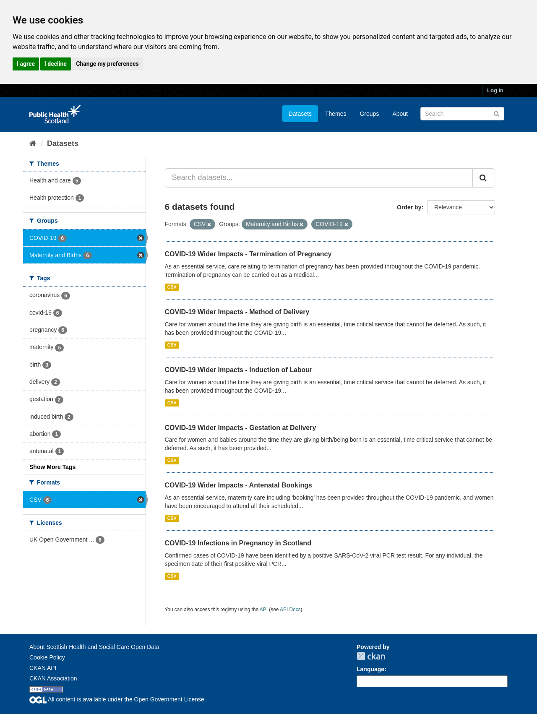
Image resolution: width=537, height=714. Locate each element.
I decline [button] (55, 63)
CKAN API (43, 667)
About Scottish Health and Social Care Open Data (94, 647)
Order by (409, 207)
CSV (172, 286)
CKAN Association (53, 678)
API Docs (290, 609)
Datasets (300, 113)
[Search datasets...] (319, 178)
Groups (369, 113)
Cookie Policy (47, 657)
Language (370, 669)
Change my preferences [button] (107, 63)
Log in (495, 90)
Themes (336, 113)
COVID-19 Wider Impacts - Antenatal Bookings (238, 485)
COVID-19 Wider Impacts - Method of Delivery (237, 311)
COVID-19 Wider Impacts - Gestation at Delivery (240, 427)
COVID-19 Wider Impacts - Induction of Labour (239, 369)
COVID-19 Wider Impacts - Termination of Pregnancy (248, 254)
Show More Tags (52, 467)
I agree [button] (26, 63)
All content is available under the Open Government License (116, 699)
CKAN (371, 656)
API (264, 609)
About (400, 113)
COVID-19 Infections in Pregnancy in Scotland (238, 543)
